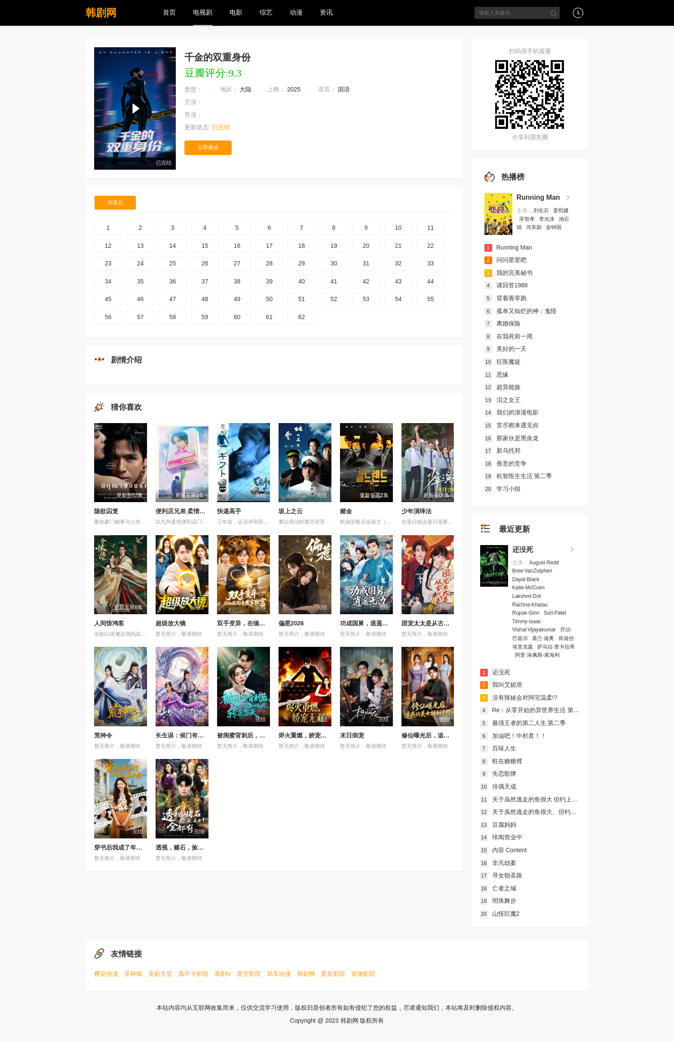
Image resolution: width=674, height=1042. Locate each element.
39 (269, 281)
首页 (169, 12)
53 (366, 299)
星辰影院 (333, 973)
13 (140, 245)
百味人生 (498, 748)
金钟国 (554, 227)
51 (301, 299)
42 (366, 281)
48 (205, 299)
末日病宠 (352, 735)
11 (430, 227)
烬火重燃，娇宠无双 (306, 735)
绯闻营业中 (501, 837)
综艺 (266, 12)
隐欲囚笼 (106, 511)
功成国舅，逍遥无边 (367, 623)
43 (398, 281)
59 (205, 317)
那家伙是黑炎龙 (511, 438)
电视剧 (202, 12)
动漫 (296, 12)
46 (140, 299)
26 (205, 263)
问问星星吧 (505, 259)
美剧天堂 (160, 973)
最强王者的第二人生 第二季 (523, 722)
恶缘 (496, 374)
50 (269, 299)
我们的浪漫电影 (511, 412)
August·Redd (545, 563)
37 (205, 281)
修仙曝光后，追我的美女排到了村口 (449, 735)
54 (398, 299)
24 (140, 263)
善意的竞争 (505, 463)
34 (108, 281)
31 (366, 263)
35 (140, 281)
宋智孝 (527, 219)
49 (237, 299)
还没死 (522, 549)
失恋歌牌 (498, 773)
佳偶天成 (498, 786)
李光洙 (547, 219)
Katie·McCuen (529, 588)
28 (269, 263)
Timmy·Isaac (527, 621)
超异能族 (502, 387)
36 (172, 281)
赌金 (346, 511)
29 (301, 263)
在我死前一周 (508, 336)
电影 (236, 12)
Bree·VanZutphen (533, 571)
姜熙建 (561, 210)
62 (301, 317)
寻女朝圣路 (501, 875)
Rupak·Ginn (526, 613)
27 (237, 263)
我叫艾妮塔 (501, 684)
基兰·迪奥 (544, 638)
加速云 (115, 202)
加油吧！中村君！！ (513, 735)
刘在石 (541, 210)
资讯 (326, 12)
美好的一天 (505, 348)
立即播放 (208, 147)
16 (237, 245)
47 (172, 299)
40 (301, 281)
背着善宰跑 (505, 298)
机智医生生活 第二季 (518, 475)
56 (108, 317)
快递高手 (229, 511)
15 (205, 245)
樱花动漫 (106, 973)
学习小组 (502, 488)
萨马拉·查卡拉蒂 (556, 647)
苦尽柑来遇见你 (511, 425)
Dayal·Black (526, 579)
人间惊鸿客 (109, 623)
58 (172, 317)
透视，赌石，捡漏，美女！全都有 (201, 847)
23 (108, 263)
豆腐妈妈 (498, 824)
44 (430, 281)
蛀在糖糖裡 (501, 761)
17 (269, 245)
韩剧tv (222, 973)
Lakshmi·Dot (527, 596)
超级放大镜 (171, 623)
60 (237, 317)
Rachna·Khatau (530, 605)
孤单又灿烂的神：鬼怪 (520, 311)
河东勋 (534, 227)
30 (334, 263)
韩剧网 (101, 12)
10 (398, 227)
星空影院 (249, 973)
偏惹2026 (291, 623)
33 (430, 263)
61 (269, 317)
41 (334, 281)
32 (398, 263)
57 (140, 317)
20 (366, 245)
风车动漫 (279, 973)
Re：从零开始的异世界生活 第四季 (533, 710)
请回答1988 (506, 285)
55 (430, 299)
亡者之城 (498, 888)
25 (172, 263)
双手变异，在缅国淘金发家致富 (259, 623)
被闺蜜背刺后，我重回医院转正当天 (265, 735)
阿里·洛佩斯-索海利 (538, 655)
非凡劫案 (498, 862)
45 (108, 299)
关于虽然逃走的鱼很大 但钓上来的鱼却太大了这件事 (556, 799)
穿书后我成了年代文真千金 (130, 847)
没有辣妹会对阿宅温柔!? (519, 697)
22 (430, 245)
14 (172, 245)
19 (334, 245)
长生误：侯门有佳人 (183, 735)
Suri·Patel (555, 613)
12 (108, 245)
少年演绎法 (416, 511)
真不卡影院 (193, 973)
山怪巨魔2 (500, 913)
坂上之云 (291, 511)
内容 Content (503, 850)
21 (398, 245)
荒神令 (103, 735)
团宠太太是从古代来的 (431, 623)
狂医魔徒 (502, 361)
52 (334, 299)
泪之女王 (502, 399)
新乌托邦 (502, 450)
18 (301, 245)
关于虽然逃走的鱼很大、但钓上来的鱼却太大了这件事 (558, 811)
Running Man (538, 197)
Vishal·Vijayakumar (535, 630)
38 (237, 281)
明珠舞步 (498, 900)
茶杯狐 (133, 973)
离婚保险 (502, 323)
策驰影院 (363, 973)
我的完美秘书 (508, 272)
